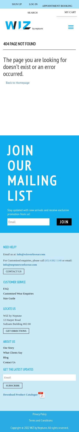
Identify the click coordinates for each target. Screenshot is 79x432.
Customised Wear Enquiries (18, 293)
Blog (5, 357)
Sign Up (14, 4)
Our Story (8, 347)
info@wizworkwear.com (31, 254)
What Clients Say (12, 352)
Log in (30, 4)
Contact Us (13, 271)
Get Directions (16, 330)
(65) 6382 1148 (53, 260)
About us (9, 341)
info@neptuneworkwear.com (20, 264)
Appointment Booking (57, 5)
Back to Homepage (17, 83)
